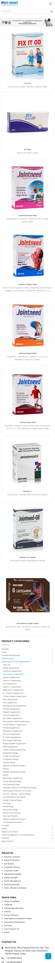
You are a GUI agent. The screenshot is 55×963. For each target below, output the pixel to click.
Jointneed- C (27, 491)
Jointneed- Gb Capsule (27, 557)
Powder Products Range (12, 800)
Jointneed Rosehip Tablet (27, 215)
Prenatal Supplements (11, 728)
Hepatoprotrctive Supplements (14, 706)
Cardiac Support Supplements (14, 696)
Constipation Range (10, 759)
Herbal (4, 829)
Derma (4, 652)
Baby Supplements (10, 747)
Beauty (5, 775)
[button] (52, 650)
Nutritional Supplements (12, 671)
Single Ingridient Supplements (14, 744)
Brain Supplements (10, 699)
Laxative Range (9, 762)
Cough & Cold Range (11, 756)
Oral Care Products (10, 816)
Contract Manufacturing (11, 655)
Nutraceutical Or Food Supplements (16, 662)
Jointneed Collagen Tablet (27, 284)
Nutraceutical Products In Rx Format (17, 791)
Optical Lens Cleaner (10, 832)
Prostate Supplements (11, 709)
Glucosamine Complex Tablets (27, 623)
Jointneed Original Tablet (27, 353)
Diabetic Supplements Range (14, 772)
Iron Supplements (10, 684)
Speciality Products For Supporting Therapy (20, 788)
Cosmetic (5, 825)
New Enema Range (10, 810)
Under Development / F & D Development (18, 835)
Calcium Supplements (11, 677)
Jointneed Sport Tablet (27, 422)
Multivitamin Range (10, 753)
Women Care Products (11, 813)
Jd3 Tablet (27, 149)
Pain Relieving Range (11, 784)
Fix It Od (27, 83)
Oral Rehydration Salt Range (14, 797)
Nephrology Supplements (12, 778)
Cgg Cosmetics (8, 841)
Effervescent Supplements (13, 690)
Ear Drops (7, 803)
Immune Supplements (11, 715)
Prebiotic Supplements (11, 712)
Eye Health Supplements (12, 718)
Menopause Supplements (13, 731)
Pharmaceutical (8, 658)
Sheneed (5, 838)
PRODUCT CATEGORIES (16, 641)
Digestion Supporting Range (14, 766)
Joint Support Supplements (13, 674)
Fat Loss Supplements (11, 734)
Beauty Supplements (11, 668)
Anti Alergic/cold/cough (12, 740)
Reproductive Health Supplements (16, 721)
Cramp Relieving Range (12, 781)
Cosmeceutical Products (12, 822)
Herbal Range (8, 807)
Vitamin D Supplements (12, 681)
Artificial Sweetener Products (14, 819)
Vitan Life (6, 665)
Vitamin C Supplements (12, 687)
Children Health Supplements (14, 750)
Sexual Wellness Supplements (14, 725)
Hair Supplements (10, 703)
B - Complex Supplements (13, 693)
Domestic (5, 649)
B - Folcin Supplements (12, 737)
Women (6, 769)
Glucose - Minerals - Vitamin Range (16, 794)
